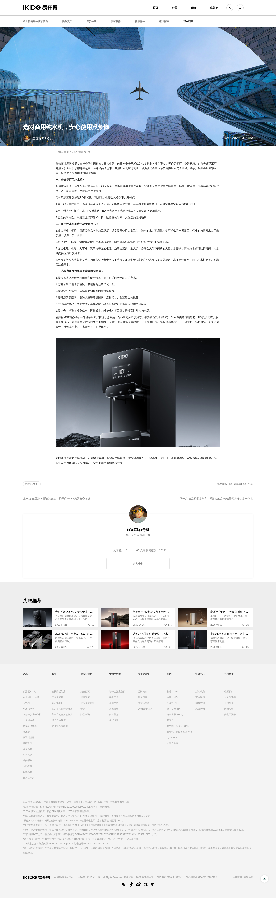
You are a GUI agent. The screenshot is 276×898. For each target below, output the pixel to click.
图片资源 (200, 703)
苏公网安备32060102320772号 (202, 877)
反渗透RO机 (29, 691)
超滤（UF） (173, 691)
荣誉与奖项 (144, 703)
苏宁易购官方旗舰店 (62, 714)
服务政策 (85, 697)
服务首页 (85, 691)
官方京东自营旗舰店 (62, 708)
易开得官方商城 (60, 726)
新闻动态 (200, 691)
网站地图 (248, 877)
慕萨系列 (27, 760)
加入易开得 (230, 697)
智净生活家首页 (117, 691)
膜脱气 (170, 720)
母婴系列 (27, 772)
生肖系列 (27, 754)
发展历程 (142, 697)
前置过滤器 (28, 737)
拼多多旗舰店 (59, 720)
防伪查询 (85, 714)
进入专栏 (138, 563)
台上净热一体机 (31, 697)
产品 (174, 7)
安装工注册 (230, 714)
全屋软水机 (28, 708)
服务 (193, 7)
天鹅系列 (27, 766)
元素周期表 (172, 743)
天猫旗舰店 (57, 697)
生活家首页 (62, 151)
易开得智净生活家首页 (35, 21)
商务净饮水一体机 (32, 714)
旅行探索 (164, 21)
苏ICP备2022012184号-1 (169, 877)
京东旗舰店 (57, 703)
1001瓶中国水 (145, 708)
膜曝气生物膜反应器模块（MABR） (179, 734)
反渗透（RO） (174, 703)
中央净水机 (28, 720)
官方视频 (200, 697)
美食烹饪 (67, 21)
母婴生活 (91, 21)
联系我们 (228, 691)
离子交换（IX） (175, 708)
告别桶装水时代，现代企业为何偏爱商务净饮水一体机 (221, 498)
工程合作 (228, 703)
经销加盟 (228, 708)
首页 (155, 7)
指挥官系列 (28, 777)
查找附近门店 (59, 691)
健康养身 (113, 714)
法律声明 (237, 877)
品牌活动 (200, 708)
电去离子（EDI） (175, 714)
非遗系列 (27, 749)
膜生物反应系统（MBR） (180, 726)
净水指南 (188, 21)
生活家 (214, 7)
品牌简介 (142, 691)
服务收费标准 (87, 703)
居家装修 (116, 21)
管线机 (26, 703)
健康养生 (140, 21)
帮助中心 (85, 708)
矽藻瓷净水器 (30, 726)
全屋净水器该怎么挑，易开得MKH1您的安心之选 (61, 498)
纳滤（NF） (173, 697)
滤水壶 (26, 731)
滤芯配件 (27, 743)
